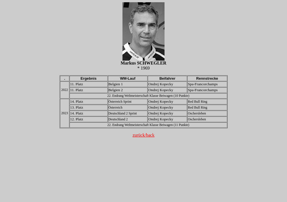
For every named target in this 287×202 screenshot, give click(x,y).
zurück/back (143, 135)
